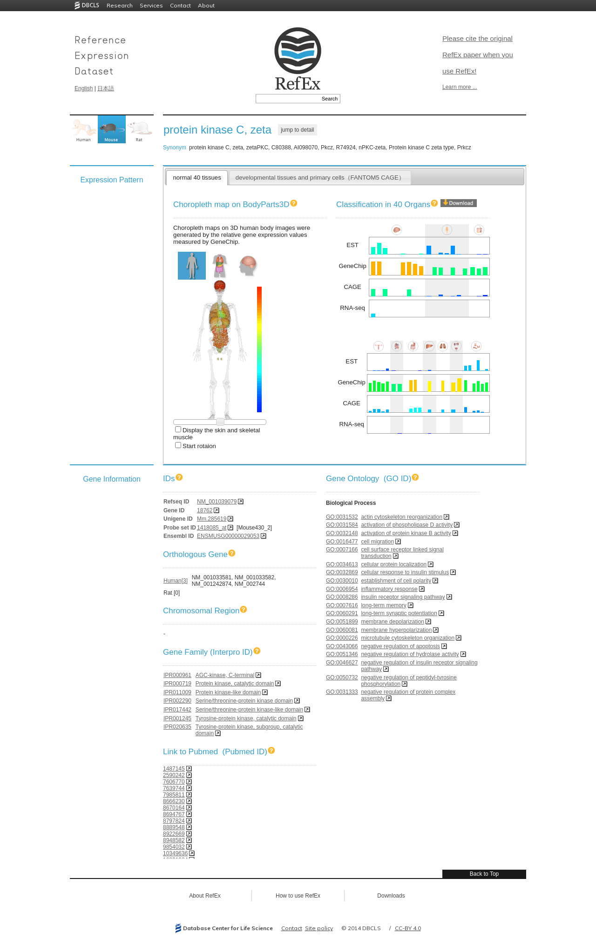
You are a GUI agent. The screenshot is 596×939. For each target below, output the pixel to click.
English (83, 88)
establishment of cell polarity (396, 580)
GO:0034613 (342, 564)
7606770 (174, 781)
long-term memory (383, 605)
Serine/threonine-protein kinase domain (244, 701)
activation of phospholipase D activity (407, 525)
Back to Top (484, 874)
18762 (204, 510)
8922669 (174, 834)
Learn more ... (459, 87)
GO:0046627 (342, 662)
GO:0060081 (342, 630)
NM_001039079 (217, 501)
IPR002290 (177, 701)
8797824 (174, 821)
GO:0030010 (342, 580)
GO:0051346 (342, 654)
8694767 (174, 814)
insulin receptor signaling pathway (403, 597)
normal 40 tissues (197, 177)
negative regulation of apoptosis (400, 646)
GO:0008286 (342, 597)
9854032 (174, 847)
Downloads (391, 895)
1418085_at (211, 527)
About (206, 5)
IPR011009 (177, 692)
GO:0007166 (342, 549)
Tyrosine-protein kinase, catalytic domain (246, 718)
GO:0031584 (342, 525)
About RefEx (204, 895)
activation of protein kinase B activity (406, 533)
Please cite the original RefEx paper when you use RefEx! (477, 54)
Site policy (319, 928)
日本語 (105, 88)
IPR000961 (177, 675)
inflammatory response (389, 589)
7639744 (174, 788)
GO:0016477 (342, 541)
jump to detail (297, 130)
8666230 (174, 801)
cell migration (377, 541)
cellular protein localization (394, 564)
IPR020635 (177, 727)
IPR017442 (177, 709)
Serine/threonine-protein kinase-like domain (249, 709)
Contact (180, 5)
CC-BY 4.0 (408, 928)
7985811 (174, 794)
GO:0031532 (342, 517)
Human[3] (175, 580)
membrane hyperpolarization (396, 630)
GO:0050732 (342, 677)
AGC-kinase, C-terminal (225, 675)
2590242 (174, 775)
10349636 (175, 853)
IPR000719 (177, 683)
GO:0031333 (342, 692)
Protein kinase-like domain (228, 692)
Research (120, 5)
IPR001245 (177, 718)
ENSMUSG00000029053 (228, 536)
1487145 (174, 768)
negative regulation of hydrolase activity (410, 654)
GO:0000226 (342, 638)
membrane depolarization (392, 621)
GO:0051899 (342, 621)
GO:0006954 (342, 589)
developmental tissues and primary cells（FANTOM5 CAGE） (320, 177)
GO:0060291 (342, 613)
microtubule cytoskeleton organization (407, 638)
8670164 (174, 808)
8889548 (174, 827)
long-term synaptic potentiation (399, 613)
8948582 (174, 840)
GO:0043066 (342, 646)
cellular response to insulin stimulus (405, 572)
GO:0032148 (342, 533)
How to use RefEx (298, 895)
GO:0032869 (342, 572)
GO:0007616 (342, 605)
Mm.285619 (211, 519)
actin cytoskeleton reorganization (401, 517)
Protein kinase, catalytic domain (235, 683)
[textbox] (287, 98)
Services (151, 5)
